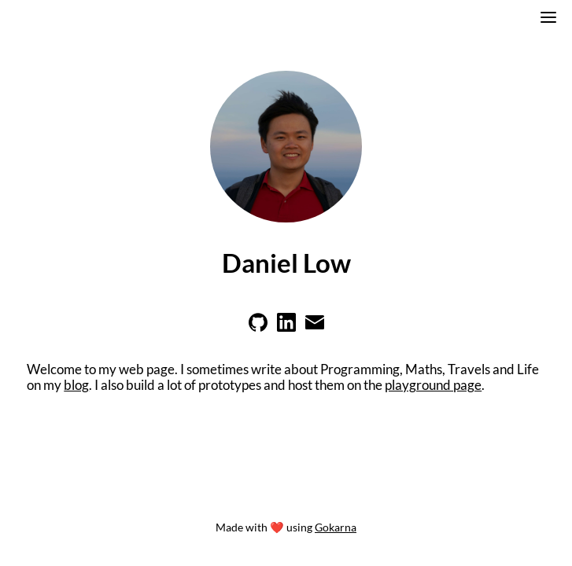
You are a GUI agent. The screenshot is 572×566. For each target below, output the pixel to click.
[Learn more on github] (258, 327)
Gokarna (335, 527)
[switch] (548, 19)
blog (76, 385)
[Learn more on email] (314, 327)
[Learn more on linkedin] (286, 327)
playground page (433, 385)
